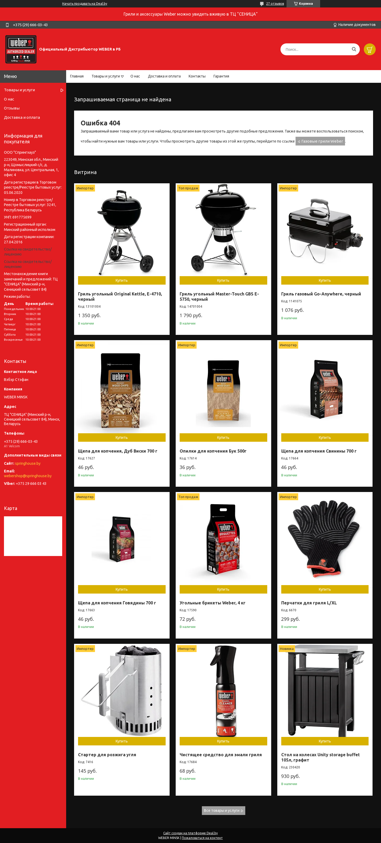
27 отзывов (275, 3)
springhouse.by (27, 463)
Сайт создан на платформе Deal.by (190, 833)
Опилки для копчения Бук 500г (213, 451)
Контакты (197, 76)
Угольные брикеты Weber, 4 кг (213, 602)
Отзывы (12, 108)
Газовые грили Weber (322, 141)
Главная (77, 76)
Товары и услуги (106, 76)
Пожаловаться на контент (202, 838)
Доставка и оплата (164, 76)
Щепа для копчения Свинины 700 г (319, 451)
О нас (135, 76)
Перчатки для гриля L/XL (309, 602)
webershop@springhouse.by (28, 476)
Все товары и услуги (221, 810)
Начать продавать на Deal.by (84, 3)
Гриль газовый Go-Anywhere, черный (321, 293)
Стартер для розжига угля (107, 754)
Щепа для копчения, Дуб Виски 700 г (117, 451)
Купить (122, 280)
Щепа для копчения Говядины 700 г (117, 602)
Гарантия (221, 76)
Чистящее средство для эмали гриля (221, 754)
